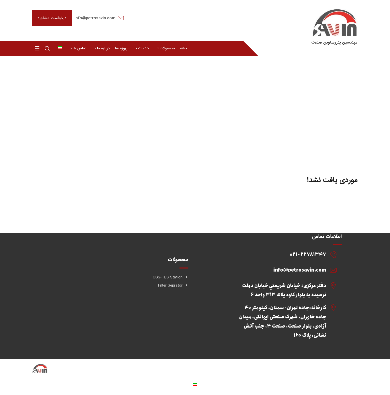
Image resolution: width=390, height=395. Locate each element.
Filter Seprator (173, 286)
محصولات (165, 48)
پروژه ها (121, 48)
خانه (183, 48)
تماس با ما (77, 48)
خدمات (141, 48)
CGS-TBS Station (170, 277)
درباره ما (101, 48)
